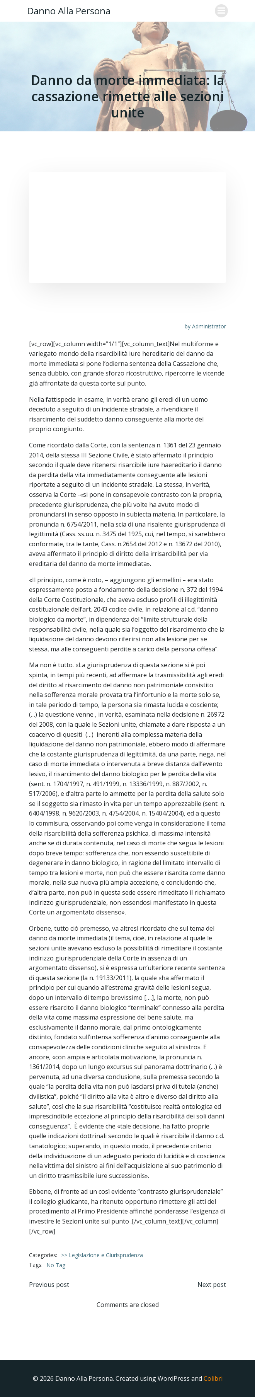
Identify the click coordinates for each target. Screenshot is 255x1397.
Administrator (209, 326)
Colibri (213, 1378)
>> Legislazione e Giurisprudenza (102, 1255)
